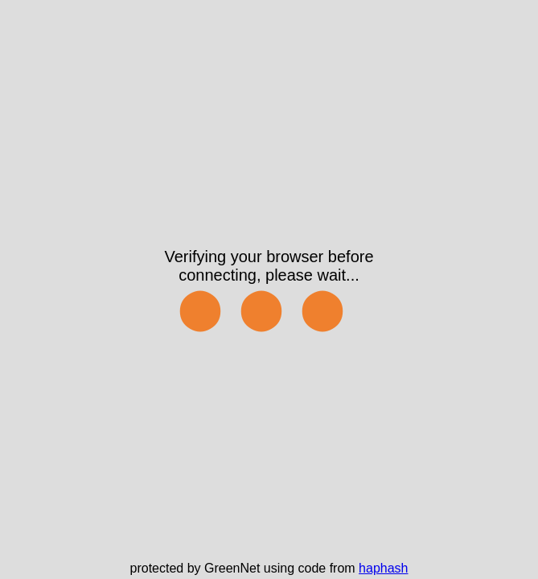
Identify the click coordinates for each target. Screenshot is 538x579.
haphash (383, 568)
